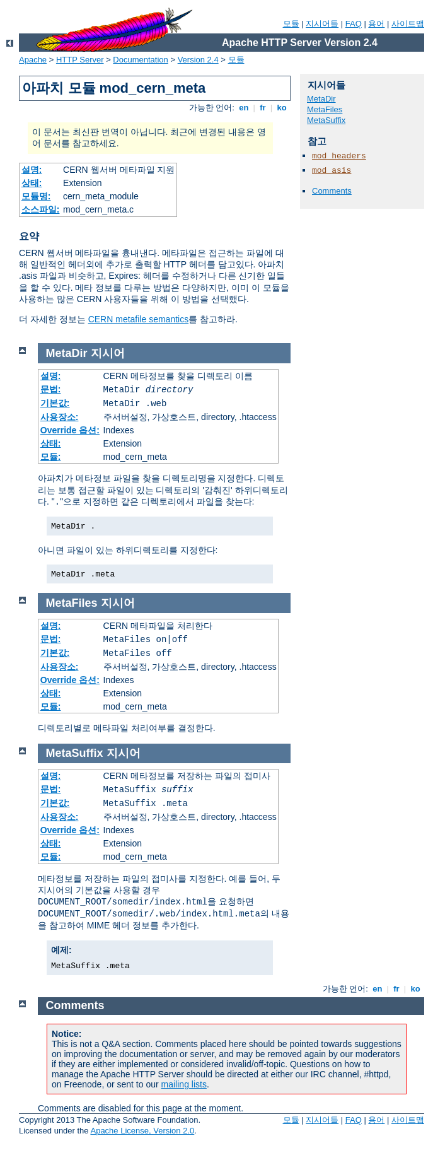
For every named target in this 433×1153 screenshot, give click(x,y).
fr (263, 107)
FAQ (353, 23)
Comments (332, 191)
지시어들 (322, 23)
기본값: (55, 403)
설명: (31, 170)
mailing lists (184, 1084)
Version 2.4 (198, 59)
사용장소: (59, 417)
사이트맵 (407, 23)
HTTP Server (80, 59)
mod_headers (339, 156)
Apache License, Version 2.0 (142, 1130)
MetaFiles (324, 109)
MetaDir (321, 98)
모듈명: (36, 196)
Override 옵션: (70, 430)
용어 (376, 23)
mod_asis (331, 170)
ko (282, 107)
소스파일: (40, 209)
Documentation (140, 59)
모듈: (50, 457)
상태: (31, 183)
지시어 (108, 353)
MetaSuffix (326, 120)
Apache (33, 59)
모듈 (291, 23)
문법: (50, 389)
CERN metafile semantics (138, 319)
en (244, 107)
